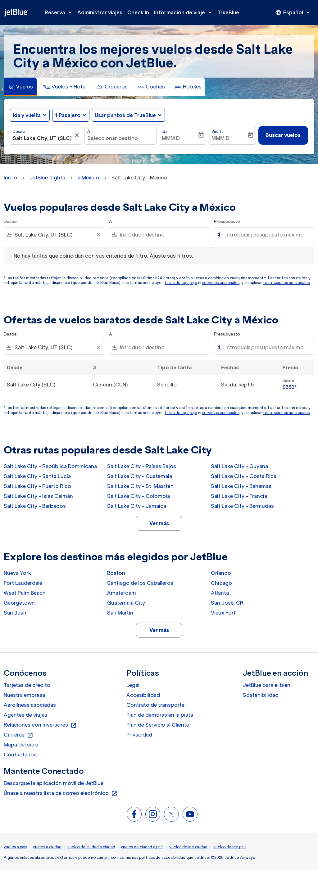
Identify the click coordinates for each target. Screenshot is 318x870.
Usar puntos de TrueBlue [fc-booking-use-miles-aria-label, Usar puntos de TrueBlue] (125, 115)
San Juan (15, 613)
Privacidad (139, 735)
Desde (19, 131)
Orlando (221, 573)
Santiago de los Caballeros (140, 583)
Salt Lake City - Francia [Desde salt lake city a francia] (239, 496)
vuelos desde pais (229, 847)
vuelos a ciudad (47, 847)
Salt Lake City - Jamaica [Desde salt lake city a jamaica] (136, 506)
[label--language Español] (293, 12)
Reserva (60, 12)
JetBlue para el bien (266, 685)
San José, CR (227, 603)
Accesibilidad (143, 695)
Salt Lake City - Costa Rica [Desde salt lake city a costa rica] (243, 476)
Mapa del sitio (21, 745)
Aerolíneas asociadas (30, 705)
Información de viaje (184, 12)
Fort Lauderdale (23, 583)
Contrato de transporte (155, 705)
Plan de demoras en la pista (159, 715)
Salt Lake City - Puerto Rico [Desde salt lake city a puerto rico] (37, 486)
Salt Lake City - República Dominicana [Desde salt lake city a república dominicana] (50, 466)
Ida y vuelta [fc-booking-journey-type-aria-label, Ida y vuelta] (27, 115)
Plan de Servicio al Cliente (157, 725)
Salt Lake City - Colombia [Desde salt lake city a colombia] (138, 496)
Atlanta (220, 593)
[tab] (20, 87)
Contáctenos (20, 754)
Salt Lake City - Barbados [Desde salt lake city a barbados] (35, 506)
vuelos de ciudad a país (142, 847)
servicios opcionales (220, 282)
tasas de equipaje (181, 282)
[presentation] (293, 12)
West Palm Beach (25, 593)
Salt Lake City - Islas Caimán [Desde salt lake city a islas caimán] (38, 496)
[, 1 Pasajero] (67, 115)
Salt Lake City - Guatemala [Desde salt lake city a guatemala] (139, 476)
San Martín (120, 613)
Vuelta (217, 131)
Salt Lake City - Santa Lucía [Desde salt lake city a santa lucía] (37, 476)
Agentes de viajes (25, 715)
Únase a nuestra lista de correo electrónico (60, 793)
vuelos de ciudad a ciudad (91, 847)
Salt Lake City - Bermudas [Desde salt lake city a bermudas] (242, 506)
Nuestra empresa (24, 695)
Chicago (221, 583)
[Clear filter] (98, 235)
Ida (164, 131)
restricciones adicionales (286, 282)
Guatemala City (126, 603)
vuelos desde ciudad (188, 847)
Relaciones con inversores (40, 725)
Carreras (18, 735)
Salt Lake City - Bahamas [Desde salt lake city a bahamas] (241, 486)
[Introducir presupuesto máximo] (266, 235)
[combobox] (43, 138)
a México (88, 177)
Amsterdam (121, 593)
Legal (132, 685)
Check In (138, 12)
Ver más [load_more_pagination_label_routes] (159, 523)
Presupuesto (227, 221)
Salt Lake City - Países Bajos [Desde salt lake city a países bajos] (141, 466)
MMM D (171, 138)
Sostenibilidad (261, 695)
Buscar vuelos (283, 135)
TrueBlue (228, 12)
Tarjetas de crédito (27, 685)
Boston (116, 573)
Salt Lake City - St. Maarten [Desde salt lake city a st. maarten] (140, 486)
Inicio (10, 177)
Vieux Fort (223, 613)
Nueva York (17, 573)
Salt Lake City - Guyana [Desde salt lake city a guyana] (239, 466)
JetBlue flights (47, 177)
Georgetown (19, 603)
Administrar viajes (99, 12)
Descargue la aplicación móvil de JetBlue (53, 783)
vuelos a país (15, 847)
